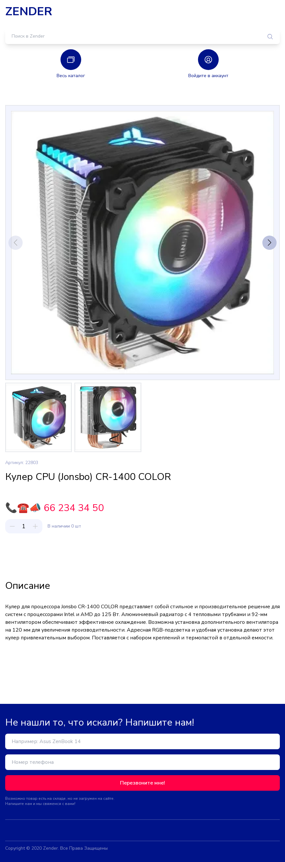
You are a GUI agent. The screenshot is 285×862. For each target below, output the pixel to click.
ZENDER (28, 11)
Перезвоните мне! (142, 782)
